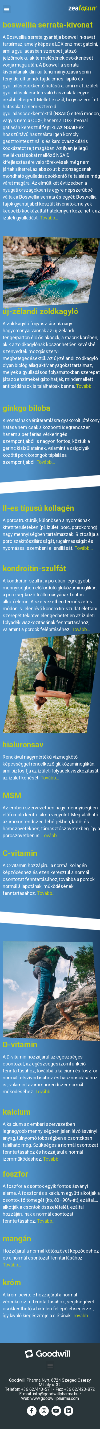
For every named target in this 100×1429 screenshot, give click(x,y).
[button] (7, 9)
